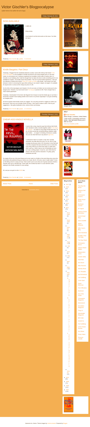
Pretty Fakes (81, 334)
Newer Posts (7, 183)
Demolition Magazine (81, 306)
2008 (67, 385)
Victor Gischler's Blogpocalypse (28, 7)
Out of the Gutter (81, 294)
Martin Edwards (80, 224)
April (68, 261)
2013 (67, 199)
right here (50, 134)
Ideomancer (81, 303)
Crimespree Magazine (81, 299)
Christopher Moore (81, 243)
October (68, 228)
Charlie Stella (82, 256)
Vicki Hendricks (82, 232)
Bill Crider (81, 318)
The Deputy (31, 89)
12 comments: (28, 108)
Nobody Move (82, 268)
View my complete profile (71, 124)
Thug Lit (80, 310)
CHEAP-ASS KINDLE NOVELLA (18, 119)
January (68, 371)
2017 (67, 184)
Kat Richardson (82, 274)
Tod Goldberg (82, 324)
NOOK (21, 170)
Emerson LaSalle (80, 338)
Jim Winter (81, 331)
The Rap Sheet (82, 240)
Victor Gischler (70, 114)
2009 (67, 381)
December (68, 213)
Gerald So (81, 321)
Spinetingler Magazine (81, 314)
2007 (67, 390)
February (68, 273)
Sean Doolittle (82, 220)
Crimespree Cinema (81, 195)
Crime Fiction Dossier (82, 327)
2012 (67, 203)
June (68, 251)
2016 (67, 187)
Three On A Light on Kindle (29, 81)
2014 (67, 195)
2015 (67, 191)
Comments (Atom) (34, 189)
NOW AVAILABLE (11, 21)
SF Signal (81, 208)
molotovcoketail (51, 423)
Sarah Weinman (81, 284)
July (69, 246)
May (69, 256)
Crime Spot (81, 280)
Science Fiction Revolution (82, 212)
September (68, 236)
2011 (67, 207)
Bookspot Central (80, 204)
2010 (67, 377)
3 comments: (28, 59)
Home (31, 183)
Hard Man (81, 259)
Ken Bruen (81, 262)
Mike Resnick (82, 265)
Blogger (65, 423)
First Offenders (82, 288)
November (68, 221)
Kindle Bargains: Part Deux (15, 69)
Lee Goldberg (82, 277)
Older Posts (54, 183)
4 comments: (28, 177)
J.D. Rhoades (82, 271)
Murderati (81, 291)
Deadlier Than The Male (82, 236)
